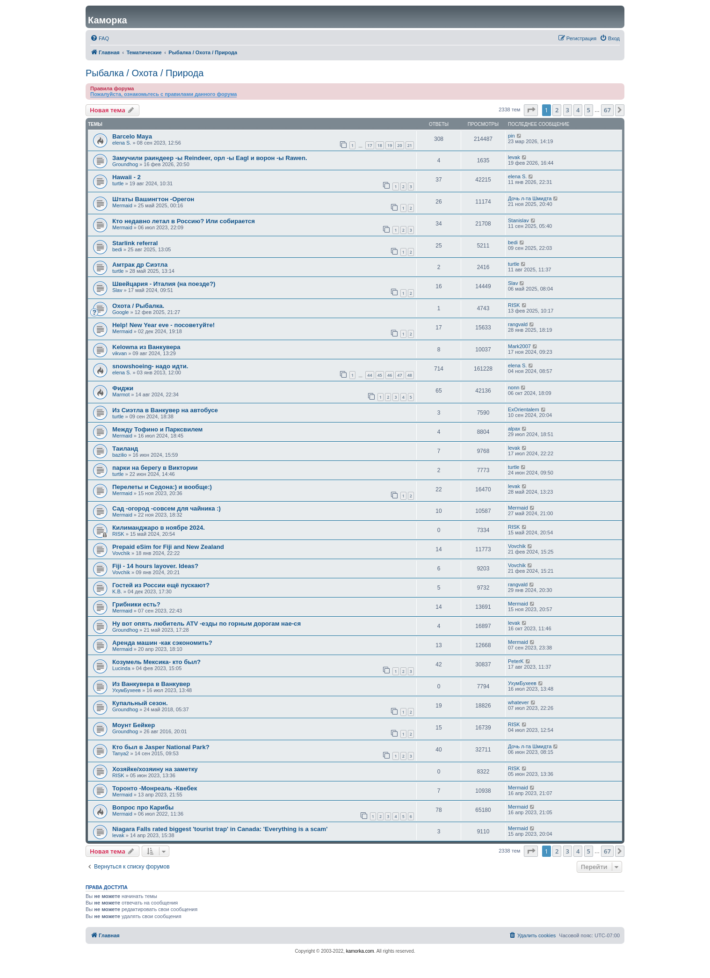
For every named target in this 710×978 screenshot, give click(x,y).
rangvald (518, 324)
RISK (514, 305)
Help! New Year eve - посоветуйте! (163, 324)
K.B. (117, 591)
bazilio (119, 455)
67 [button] (607, 110)
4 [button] (578, 110)
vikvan (119, 353)
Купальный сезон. (140, 703)
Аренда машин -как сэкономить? (162, 642)
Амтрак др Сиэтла (139, 264)
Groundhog (125, 164)
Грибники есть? (136, 604)
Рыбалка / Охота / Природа (144, 73)
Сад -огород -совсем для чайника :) (166, 508)
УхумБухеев (126, 690)
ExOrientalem (523, 409)
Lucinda (121, 668)
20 (399, 145)
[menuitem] (99, 38)
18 (379, 145)
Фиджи (122, 388)
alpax (514, 428)
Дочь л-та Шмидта (529, 198)
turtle (117, 183)
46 (389, 375)
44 (369, 375)
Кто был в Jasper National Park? (161, 747)
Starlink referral (135, 243)
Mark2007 (519, 346)
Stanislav (518, 220)
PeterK (516, 661)
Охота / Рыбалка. (138, 305)
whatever (518, 702)
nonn (513, 387)
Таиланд (125, 448)
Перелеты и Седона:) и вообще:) (162, 486)
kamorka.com (360, 951)
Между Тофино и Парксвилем (157, 429)
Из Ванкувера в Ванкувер (151, 683)
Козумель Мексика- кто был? (156, 661)
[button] (531, 110)
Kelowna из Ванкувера (146, 346)
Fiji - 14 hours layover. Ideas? (155, 565)
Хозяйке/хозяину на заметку (155, 769)
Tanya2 (120, 753)
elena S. (121, 143)
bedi (117, 249)
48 (409, 375)
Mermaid (122, 205)
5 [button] (588, 110)
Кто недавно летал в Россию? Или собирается (183, 221)
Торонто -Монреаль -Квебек (154, 788)
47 (399, 375)
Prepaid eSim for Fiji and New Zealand (168, 546)
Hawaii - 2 (126, 177)
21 (409, 145)
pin (511, 136)
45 (379, 375)
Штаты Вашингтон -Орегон (153, 199)
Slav (117, 290)
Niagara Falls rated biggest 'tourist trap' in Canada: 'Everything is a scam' (219, 828)
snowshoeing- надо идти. (150, 366)
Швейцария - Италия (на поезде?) (163, 283)
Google (120, 312)
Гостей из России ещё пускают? (161, 585)
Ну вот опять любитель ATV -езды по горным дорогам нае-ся (206, 623)
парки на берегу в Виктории (155, 467)
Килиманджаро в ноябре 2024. (158, 527)
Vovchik (121, 553)
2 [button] (556, 110)
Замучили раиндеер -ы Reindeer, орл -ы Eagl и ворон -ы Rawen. (209, 157)
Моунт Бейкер (133, 725)
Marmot (121, 394)
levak (514, 157)
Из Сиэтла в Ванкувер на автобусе (165, 410)
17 (369, 145)
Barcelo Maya (132, 136)
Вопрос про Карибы (143, 807)
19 (389, 145)
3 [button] (567, 110)
